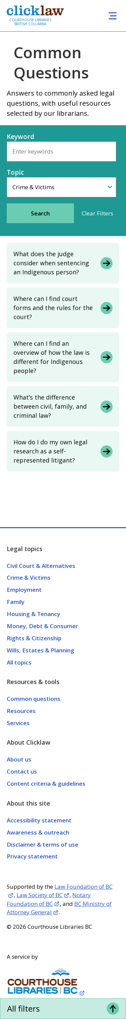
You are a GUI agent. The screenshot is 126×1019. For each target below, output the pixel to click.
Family (16, 602)
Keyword (20, 136)
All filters (23, 1008)
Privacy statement (32, 856)
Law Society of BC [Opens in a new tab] (39, 895)
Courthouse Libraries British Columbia (30, 22)
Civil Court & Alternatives (41, 566)
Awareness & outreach (38, 832)
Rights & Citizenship (34, 638)
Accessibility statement (39, 820)
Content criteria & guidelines (46, 783)
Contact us (22, 771)
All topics (19, 662)
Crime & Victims (28, 577)
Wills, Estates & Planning (40, 650)
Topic (15, 172)
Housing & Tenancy (33, 614)
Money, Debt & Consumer (42, 626)
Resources (21, 711)
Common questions (33, 699)
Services (18, 723)
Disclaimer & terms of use (42, 844)
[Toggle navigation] (112, 15)
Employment (24, 589)
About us (19, 759)
